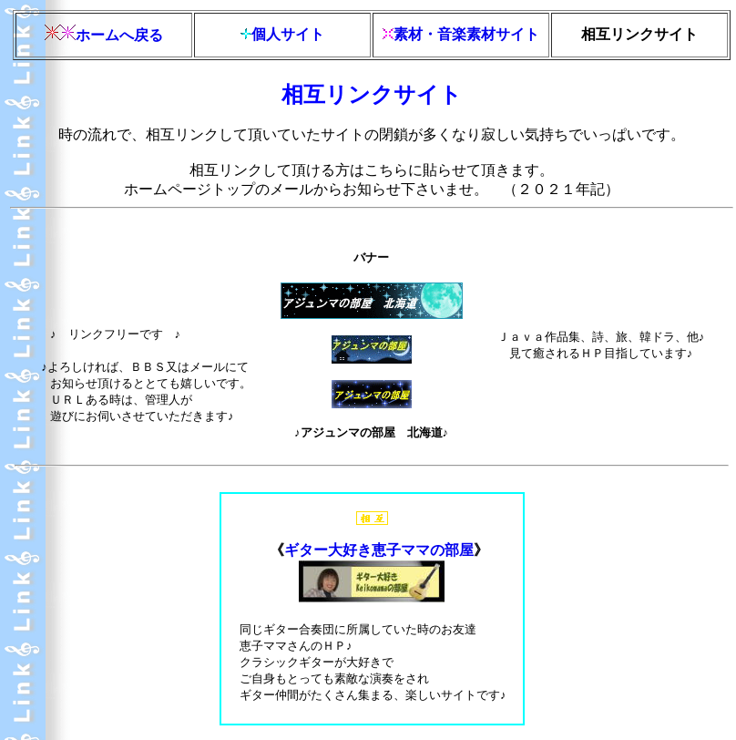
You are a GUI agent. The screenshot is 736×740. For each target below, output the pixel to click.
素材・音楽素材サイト (466, 34)
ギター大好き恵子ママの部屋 (379, 550)
